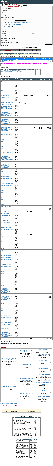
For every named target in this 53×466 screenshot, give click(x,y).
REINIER (2, 303)
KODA (2, 250)
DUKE (2, 188)
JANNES (2, 273)
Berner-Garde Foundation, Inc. (12, 461)
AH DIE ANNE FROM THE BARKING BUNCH (6, 329)
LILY (2, 195)
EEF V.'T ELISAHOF (5, 213)
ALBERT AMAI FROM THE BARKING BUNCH (6, 123)
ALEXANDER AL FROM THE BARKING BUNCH (7, 126)
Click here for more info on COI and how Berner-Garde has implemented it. (26, 414)
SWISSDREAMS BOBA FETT (7, 100)
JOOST (2, 285)
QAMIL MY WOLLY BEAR (6, 206)
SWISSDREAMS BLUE (5, 97)
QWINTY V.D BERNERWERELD (7, 269)
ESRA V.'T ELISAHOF (5, 225)
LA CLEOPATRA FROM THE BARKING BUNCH (6, 158)
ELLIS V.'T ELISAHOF (5, 215)
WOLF (43, 390)
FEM (2, 236)
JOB (2, 280)
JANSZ (2, 276)
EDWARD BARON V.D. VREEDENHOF (5, 290)
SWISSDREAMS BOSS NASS (7, 102)
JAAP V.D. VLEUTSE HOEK (6, 176)
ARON (2, 146)
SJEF (2, 252)
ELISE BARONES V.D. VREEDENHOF (5, 299)
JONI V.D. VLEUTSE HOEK (6, 72)
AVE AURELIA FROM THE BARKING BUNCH (6, 153)
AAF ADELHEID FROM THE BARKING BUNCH (6, 107)
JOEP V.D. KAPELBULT (6, 317)
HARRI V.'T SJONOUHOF (6, 257)
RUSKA (2, 313)
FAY (1, 234)
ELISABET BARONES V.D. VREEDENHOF (6, 295)
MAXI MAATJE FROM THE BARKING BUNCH (6, 336)
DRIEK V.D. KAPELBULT (6, 315)
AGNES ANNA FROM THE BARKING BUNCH (6, 116)
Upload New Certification (31, 47)
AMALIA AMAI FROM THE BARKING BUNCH (6, 332)
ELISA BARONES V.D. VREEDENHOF (5, 292)
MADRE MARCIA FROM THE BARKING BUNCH (7, 160)
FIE (1, 239)
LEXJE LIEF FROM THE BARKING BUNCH (6, 334)
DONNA (2, 83)
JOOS (2, 283)
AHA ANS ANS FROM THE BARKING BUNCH (6, 119)
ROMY (2, 310)
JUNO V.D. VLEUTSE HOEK (14, 24)
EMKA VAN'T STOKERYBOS (43, 354)
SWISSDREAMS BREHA (6, 104)
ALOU (2, 137)
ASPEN (2, 148)
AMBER (2, 139)
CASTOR (2, 81)
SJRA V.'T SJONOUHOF (6, 264)
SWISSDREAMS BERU (5, 95)
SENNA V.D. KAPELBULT (6, 324)
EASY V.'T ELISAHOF (5, 211)
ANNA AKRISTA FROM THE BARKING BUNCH (6, 130)
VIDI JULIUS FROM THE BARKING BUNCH (6, 167)
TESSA (2, 204)
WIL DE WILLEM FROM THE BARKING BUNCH (6, 339)
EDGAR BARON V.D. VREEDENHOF (5, 288)
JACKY (2, 271)
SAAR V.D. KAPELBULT (6, 322)
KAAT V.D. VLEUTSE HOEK (6, 181)
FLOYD (2, 243)
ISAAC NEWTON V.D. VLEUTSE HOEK (9, 70)
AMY (2, 141)
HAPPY (2, 192)
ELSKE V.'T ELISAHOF (5, 218)
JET (1, 278)
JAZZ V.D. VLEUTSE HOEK (6, 71)
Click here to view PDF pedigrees (8, 403)
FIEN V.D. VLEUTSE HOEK (6, 174)
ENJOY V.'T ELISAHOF (5, 222)
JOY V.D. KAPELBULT (5, 320)
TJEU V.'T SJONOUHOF (6, 266)
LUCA (2, 88)
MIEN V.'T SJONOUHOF (6, 259)
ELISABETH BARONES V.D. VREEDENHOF (6, 297)
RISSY (2, 308)
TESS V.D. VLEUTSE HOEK (6, 185)
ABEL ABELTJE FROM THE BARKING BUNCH (6, 109)
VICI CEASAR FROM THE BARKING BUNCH (6, 165)
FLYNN (2, 245)
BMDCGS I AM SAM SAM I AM (7, 134)
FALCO (2, 190)
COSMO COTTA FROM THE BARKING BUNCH (6, 156)
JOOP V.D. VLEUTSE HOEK (6, 178)
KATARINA (3, 86)
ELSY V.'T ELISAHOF (5, 220)
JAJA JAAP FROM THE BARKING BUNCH (18, 22)
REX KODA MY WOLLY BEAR (7, 229)
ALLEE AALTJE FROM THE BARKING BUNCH (6, 128)
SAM (2, 199)
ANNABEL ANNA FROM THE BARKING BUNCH (7, 132)
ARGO (2, 144)
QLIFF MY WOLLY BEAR (6, 208)
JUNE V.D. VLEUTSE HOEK (6, 74)
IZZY (2, 171)
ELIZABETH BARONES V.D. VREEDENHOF (6, 301)
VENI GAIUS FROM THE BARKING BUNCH (6, 163)
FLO (1, 241)
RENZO (2, 306)
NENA (2, 90)
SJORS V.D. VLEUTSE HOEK (7, 183)
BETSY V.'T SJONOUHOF (6, 255)
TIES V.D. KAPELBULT (5, 327)
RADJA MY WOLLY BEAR (6, 227)
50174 (9, 26)
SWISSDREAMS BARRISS (6, 93)
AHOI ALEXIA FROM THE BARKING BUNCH (6, 121)
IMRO (2, 169)
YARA (2, 201)
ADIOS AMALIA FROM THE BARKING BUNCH (6, 112)
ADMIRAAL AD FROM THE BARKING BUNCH (6, 114)
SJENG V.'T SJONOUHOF (6, 262)
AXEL (2, 151)
